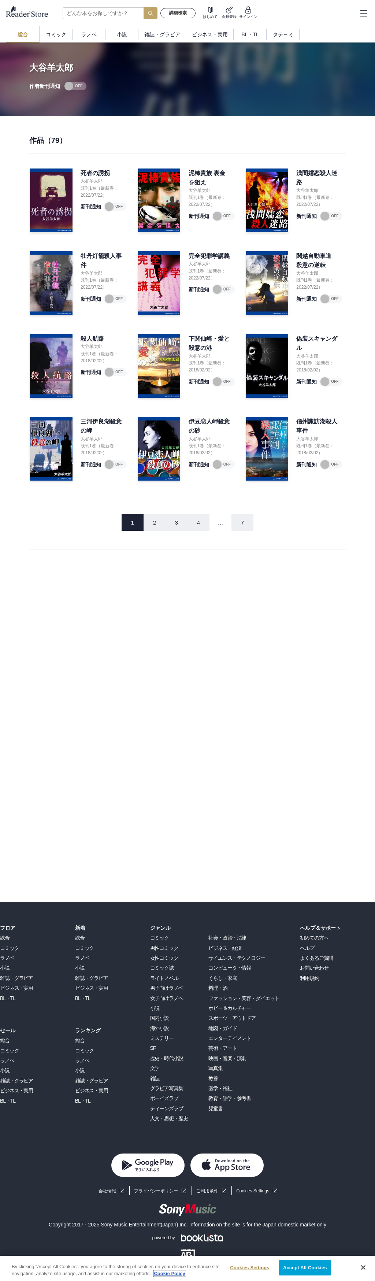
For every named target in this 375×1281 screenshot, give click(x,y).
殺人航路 (92, 339)
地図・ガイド (222, 1028)
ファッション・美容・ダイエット (243, 998)
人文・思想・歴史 (169, 1118)
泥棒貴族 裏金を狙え (207, 178)
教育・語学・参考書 (229, 1098)
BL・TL (7, 998)
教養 (213, 1078)
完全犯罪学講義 (209, 256)
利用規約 (309, 978)
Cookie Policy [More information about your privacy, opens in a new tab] (169, 1273)
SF (153, 1048)
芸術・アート (222, 1048)
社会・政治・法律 (227, 938)
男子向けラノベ (166, 988)
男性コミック (164, 948)
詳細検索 (178, 12)
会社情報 (107, 1190)
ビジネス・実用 (16, 988)
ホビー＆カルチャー (229, 1008)
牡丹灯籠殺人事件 (101, 261)
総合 (5, 938)
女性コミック (164, 958)
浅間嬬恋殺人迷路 (316, 178)
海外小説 (159, 1028)
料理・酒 (217, 988)
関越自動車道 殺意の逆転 (313, 261)
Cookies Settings (252, 1190)
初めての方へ (314, 938)
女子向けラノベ (166, 998)
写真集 (215, 1068)
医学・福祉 (220, 1088)
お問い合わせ (314, 968)
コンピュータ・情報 (229, 968)
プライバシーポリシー (156, 1190)
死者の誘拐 (95, 173)
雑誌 (155, 1078)
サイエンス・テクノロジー (236, 958)
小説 (5, 968)
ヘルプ (307, 948)
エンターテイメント (229, 1038)
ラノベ (7, 958)
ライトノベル (164, 978)
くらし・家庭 (222, 978)
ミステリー (162, 1038)
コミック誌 (162, 968)
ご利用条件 (207, 1190)
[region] (187, 1268)
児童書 (215, 1108)
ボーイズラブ (164, 1098)
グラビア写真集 (166, 1088)
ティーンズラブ (166, 1108)
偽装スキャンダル (316, 343)
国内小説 (159, 1018)
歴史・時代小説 (166, 1058)
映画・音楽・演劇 (227, 1058)
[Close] (363, 1267)
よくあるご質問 (316, 958)
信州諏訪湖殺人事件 (316, 426)
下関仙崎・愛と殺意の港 (209, 343)
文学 (155, 1068)
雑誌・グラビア (16, 978)
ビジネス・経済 (224, 948)
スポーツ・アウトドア (232, 1018)
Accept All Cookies (305, 1267)
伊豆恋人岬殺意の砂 (209, 426)
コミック (9, 948)
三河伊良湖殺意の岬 (101, 426)
